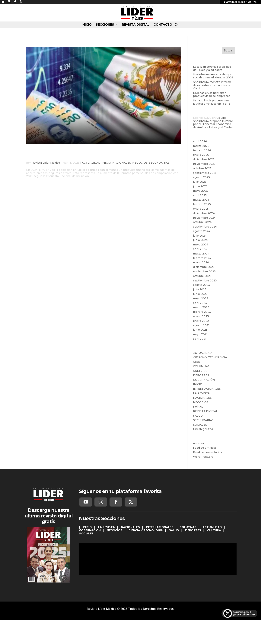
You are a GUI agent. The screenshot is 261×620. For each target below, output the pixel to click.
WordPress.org (203, 456)
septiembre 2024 (205, 226)
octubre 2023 (202, 276)
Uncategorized (203, 429)
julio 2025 (199, 181)
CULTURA (199, 370)
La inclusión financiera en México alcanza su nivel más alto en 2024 (101, 154)
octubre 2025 (202, 168)
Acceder (198, 443)
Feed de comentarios (207, 452)
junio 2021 (200, 329)
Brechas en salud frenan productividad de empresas (211, 94)
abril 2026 (200, 141)
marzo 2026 (201, 146)
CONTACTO (163, 24)
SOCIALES (200, 424)
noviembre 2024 (204, 217)
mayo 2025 (200, 190)
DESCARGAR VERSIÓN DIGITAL (240, 2)
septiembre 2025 (205, 173)
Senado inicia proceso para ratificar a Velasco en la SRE (211, 102)
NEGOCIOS (140, 162)
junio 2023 (200, 294)
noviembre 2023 (204, 271)
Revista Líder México (46, 162)
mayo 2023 (200, 298)
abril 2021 (199, 338)
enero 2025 (201, 208)
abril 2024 (200, 249)
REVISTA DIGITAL (135, 24)
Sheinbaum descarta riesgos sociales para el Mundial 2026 (213, 76)
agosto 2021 (201, 325)
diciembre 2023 (204, 267)
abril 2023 (200, 303)
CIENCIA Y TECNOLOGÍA (210, 357)
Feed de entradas (205, 447)
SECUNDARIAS (159, 162)
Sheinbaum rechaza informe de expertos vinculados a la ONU (212, 85)
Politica (198, 406)
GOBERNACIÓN (204, 380)
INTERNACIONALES (207, 388)
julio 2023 (199, 289)
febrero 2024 (202, 258)
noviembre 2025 (204, 164)
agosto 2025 (201, 177)
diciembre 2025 (203, 159)
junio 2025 (200, 186)
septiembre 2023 (205, 280)
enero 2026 (201, 154)
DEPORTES (201, 375)
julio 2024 (199, 235)
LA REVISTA (201, 393)
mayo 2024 (200, 244)
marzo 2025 (201, 199)
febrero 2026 (202, 150)
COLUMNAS (201, 366)
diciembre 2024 (204, 213)
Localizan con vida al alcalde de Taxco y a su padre (212, 68)
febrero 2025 (202, 204)
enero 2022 (201, 321)
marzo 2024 (201, 253)
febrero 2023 (202, 311)
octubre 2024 (202, 222)
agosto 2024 (201, 231)
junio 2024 (200, 240)
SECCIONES (105, 24)
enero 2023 (201, 316)
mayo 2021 (200, 334)
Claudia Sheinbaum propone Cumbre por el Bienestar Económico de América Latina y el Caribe (213, 122)
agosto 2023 (201, 285)
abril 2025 (200, 195)
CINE (196, 361)
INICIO (87, 24)
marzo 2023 (201, 307)
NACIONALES (121, 162)
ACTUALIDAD (91, 162)
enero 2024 (201, 262)
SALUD (198, 415)
